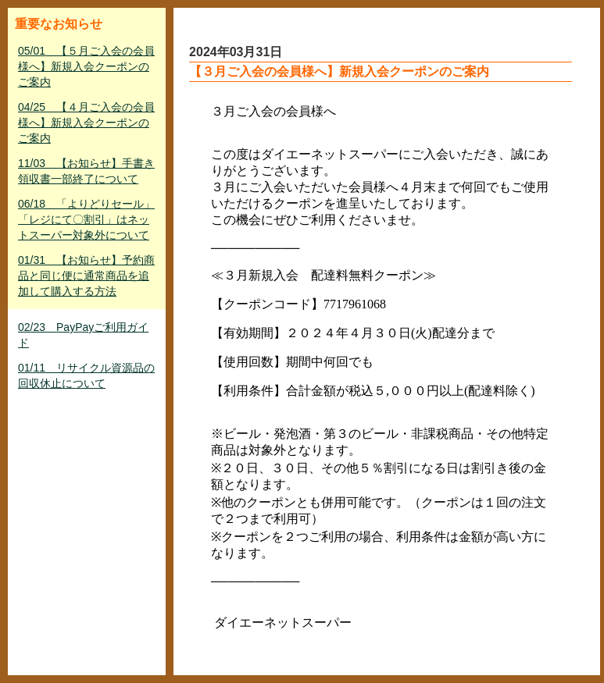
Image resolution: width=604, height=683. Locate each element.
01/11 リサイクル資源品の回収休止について (86, 375)
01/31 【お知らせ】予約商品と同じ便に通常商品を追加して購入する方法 (86, 275)
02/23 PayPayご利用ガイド (83, 335)
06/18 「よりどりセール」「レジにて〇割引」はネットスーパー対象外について (86, 219)
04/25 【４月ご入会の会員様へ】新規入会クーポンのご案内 (86, 122)
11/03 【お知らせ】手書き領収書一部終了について (86, 171)
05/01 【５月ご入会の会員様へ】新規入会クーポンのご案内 (86, 66)
